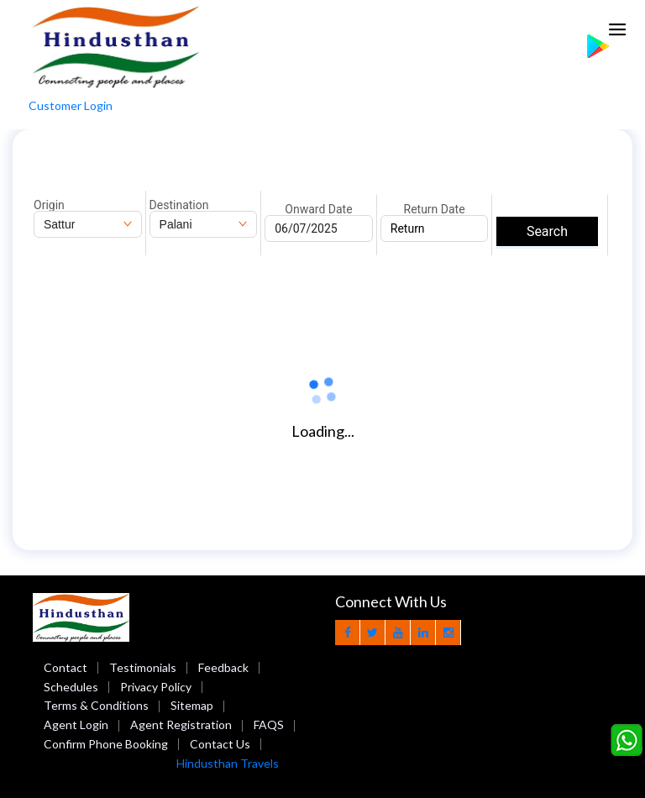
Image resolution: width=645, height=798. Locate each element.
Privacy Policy (155, 687)
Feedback (223, 667)
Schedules (71, 687)
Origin (49, 205)
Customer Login (71, 105)
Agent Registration (181, 724)
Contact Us (220, 744)
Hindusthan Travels (227, 763)
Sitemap (191, 705)
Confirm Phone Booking (106, 744)
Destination (179, 205)
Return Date (434, 209)
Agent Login (76, 724)
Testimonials (142, 667)
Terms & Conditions (96, 705)
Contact (65, 667)
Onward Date (318, 209)
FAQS (269, 724)
